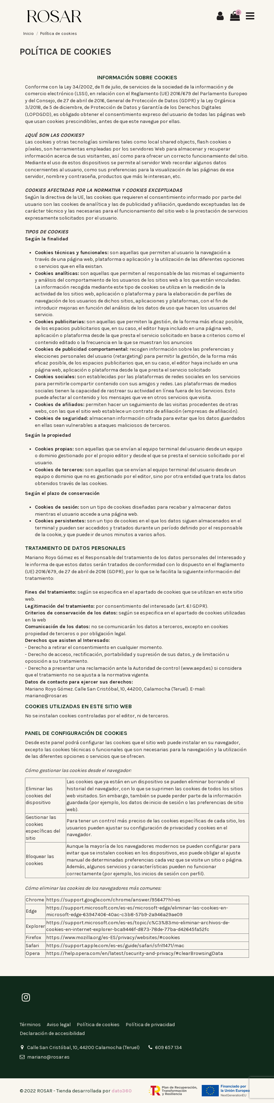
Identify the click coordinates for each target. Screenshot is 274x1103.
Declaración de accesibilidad (52, 1033)
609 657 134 (168, 1047)
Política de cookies (98, 1025)
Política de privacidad (150, 1025)
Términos (30, 1025)
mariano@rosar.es (48, 1057)
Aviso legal (59, 1025)
